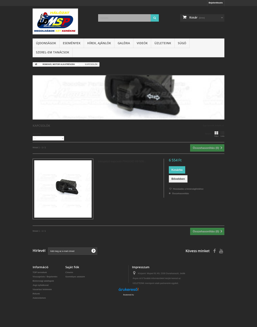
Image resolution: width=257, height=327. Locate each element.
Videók (142, 43)
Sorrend (37, 133)
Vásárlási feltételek (42, 289)
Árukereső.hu (128, 309)
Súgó (182, 43)
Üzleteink (162, 43)
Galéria (124, 43)
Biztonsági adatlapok (43, 281)
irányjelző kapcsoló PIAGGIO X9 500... (122, 161)
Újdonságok (46, 43)
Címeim (69, 272)
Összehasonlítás (180, 193)
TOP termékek (40, 272)
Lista (222, 134)
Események (71, 43)
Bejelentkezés (216, 2)
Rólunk (36, 293)
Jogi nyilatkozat (41, 285)
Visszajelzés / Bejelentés (45, 276)
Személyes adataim (75, 276)
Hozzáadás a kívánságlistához (187, 189)
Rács (216, 134)
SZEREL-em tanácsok (52, 52)
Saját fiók (72, 267)
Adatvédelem (39, 298)
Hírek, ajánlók (99, 43)
